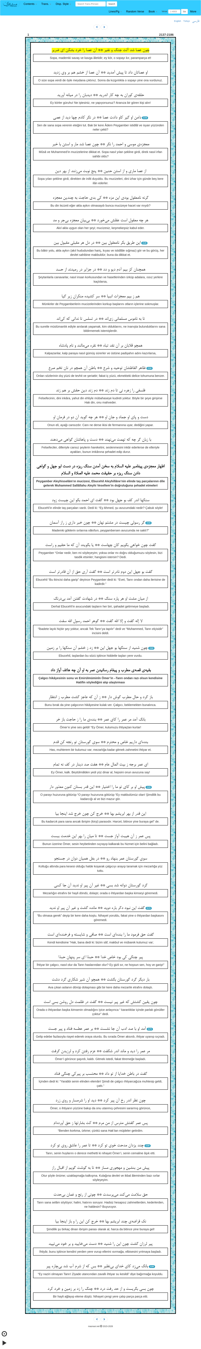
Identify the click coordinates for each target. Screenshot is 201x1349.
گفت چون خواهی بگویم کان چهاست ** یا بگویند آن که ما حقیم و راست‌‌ (100, 545)
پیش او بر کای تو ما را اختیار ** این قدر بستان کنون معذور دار (97, 787)
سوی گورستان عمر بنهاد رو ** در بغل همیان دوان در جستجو (100, 858)
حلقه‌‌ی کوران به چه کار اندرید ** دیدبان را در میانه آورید (100, 95)
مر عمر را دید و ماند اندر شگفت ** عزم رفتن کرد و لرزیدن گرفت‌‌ (100, 1051)
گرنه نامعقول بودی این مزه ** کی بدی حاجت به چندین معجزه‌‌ (100, 198)
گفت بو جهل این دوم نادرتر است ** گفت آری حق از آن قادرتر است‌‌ (100, 572)
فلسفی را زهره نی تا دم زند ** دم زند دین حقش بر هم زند (100, 390)
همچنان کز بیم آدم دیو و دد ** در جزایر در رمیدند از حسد (100, 269)
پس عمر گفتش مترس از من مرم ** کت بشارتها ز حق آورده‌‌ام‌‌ (100, 1123)
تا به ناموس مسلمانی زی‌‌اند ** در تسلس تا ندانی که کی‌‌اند (100, 319)
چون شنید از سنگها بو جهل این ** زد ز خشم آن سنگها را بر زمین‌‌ (97, 648)
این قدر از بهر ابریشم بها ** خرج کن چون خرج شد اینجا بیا (100, 813)
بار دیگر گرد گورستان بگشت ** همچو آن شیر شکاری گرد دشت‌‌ (100, 979)
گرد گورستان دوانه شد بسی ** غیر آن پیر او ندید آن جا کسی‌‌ (100, 885)
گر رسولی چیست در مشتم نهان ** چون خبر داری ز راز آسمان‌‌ (97, 522)
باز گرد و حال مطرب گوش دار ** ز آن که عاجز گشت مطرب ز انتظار (101, 697)
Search (111, 4)
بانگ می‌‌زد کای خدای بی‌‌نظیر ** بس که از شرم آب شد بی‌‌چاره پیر (97, 1266)
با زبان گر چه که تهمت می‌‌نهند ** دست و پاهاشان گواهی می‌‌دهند (100, 439)
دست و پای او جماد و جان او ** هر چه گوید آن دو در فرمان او (100, 417)
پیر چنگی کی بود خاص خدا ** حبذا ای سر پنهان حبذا (100, 957)
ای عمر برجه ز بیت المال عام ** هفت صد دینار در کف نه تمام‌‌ (100, 764)
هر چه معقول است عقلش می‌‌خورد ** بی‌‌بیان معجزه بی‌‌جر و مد (100, 220)
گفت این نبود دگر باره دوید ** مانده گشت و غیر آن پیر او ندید (97, 908)
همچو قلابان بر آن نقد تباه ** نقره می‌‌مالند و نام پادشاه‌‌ (100, 345)
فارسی (195, 21)
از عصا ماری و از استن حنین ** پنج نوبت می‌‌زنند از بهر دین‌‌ (100, 171)
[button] (30, 4)
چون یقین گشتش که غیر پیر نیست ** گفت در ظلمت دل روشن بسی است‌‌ (100, 1002)
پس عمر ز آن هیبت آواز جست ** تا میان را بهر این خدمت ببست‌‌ (100, 836)
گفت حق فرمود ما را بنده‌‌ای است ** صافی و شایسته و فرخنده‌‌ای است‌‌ (100, 934)
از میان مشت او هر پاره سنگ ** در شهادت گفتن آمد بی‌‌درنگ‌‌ (100, 598)
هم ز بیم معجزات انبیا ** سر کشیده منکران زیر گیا (101, 296)
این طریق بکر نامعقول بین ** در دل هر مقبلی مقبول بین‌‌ (97, 243)
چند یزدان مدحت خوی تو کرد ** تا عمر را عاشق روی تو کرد (97, 1145)
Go (184, 11)
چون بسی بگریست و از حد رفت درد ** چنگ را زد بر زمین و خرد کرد (100, 1289)
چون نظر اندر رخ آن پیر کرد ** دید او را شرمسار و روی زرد (100, 1100)
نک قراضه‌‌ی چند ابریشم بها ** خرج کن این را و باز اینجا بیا (100, 1221)
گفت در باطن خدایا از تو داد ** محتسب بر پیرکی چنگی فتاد (100, 1074)
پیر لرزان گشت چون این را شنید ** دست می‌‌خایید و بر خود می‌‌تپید (100, 1244)
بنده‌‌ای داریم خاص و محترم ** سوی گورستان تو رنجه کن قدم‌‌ (100, 742)
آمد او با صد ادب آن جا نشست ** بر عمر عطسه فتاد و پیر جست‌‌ (97, 1029)
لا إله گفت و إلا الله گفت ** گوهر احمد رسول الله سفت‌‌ (100, 621)
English (177, 21)
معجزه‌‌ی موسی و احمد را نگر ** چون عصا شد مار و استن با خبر (100, 144)
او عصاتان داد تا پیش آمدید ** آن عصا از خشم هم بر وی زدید (100, 72)
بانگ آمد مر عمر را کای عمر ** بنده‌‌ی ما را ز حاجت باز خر (100, 719)
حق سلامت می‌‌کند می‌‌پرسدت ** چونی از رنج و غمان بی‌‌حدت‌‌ (100, 1194)
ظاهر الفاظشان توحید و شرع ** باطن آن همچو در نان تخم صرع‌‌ (97, 368)
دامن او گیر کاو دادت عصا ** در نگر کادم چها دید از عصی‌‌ (97, 117)
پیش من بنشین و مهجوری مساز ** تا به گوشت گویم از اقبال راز (100, 1168)
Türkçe (186, 21)
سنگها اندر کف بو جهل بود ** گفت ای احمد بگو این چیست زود (100, 500)
